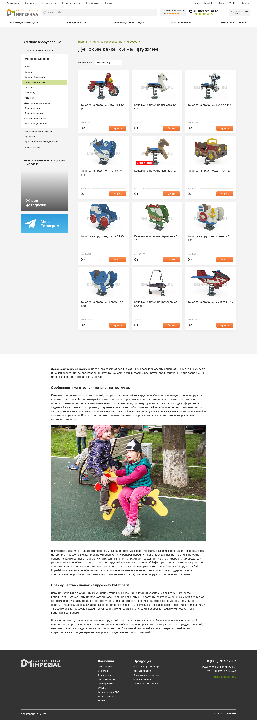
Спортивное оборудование (38, 131)
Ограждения (30, 136)
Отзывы (108, 3)
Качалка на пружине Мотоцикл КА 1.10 (102, 107)
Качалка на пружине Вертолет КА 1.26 (155, 238)
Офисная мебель (181, 22)
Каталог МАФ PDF (227, 3)
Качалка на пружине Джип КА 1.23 (209, 170)
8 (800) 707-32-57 (206, 10)
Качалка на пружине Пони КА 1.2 (155, 170)
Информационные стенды (129, 22)
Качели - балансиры (34, 77)
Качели (28, 72)
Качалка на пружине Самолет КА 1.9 (210, 302)
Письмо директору (224, 676)
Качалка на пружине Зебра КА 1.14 (209, 105)
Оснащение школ (76, 22)
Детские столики (33, 108)
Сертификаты (92, 3)
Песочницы (30, 92)
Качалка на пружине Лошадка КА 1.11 (155, 107)
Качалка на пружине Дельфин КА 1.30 (102, 304)
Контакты (246, 3)
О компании (30, 3)
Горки (27, 66)
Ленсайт (231, 713)
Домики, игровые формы (37, 103)
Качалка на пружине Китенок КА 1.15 (101, 172)
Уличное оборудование (232, 22)
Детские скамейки (33, 113)
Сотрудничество (70, 3)
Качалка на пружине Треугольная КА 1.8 (155, 304)
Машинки (29, 98)
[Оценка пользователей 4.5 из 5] (173, 12)
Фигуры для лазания (35, 118)
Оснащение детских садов (22, 22)
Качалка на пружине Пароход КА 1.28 (208, 238)
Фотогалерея (13, 3)
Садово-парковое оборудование (41, 141)
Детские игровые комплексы (38, 50)
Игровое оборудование (36, 59)
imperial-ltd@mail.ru (203, 14)
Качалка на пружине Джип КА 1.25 (102, 236)
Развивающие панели (35, 123)
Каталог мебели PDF (203, 3)
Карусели (29, 87)
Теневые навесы (32, 147)
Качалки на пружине (34, 82)
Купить (118, 128)
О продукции (48, 3)
